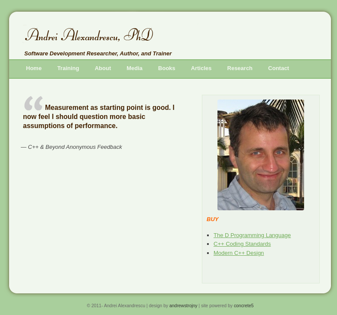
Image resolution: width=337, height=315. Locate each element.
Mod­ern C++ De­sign (239, 253)
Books (166, 68)
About (103, 68)
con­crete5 (244, 305)
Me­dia (134, 68)
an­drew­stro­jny (183, 305)
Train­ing (68, 68)
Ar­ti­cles (201, 68)
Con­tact (278, 68)
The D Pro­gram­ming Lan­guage (252, 235)
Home (34, 68)
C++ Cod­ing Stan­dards (242, 244)
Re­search (240, 68)
